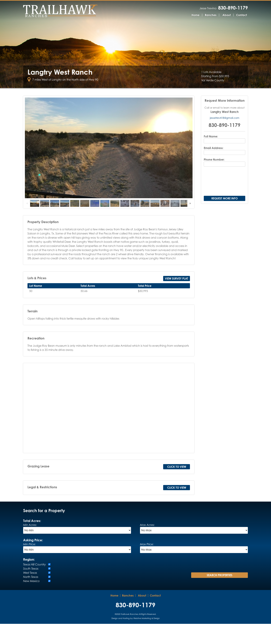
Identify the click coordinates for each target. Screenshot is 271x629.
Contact (241, 15)
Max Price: (147, 549)
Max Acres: (147, 530)
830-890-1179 (233, 8)
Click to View (176, 472)
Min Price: (29, 549)
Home (195, 15)
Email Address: (213, 153)
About (226, 15)
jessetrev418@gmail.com (224, 123)
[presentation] (224, 186)
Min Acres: (30, 530)
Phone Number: (214, 165)
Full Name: (211, 141)
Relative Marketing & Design (147, 623)
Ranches (210, 15)
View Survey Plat (176, 283)
